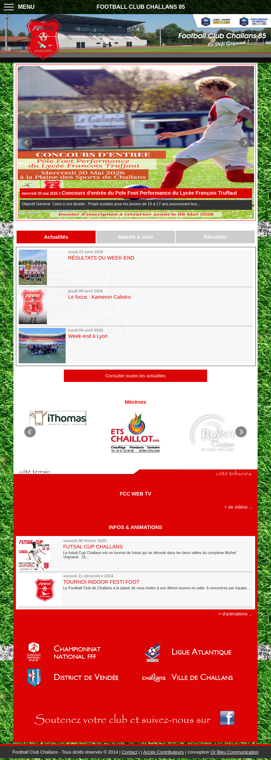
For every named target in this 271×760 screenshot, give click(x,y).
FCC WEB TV (135, 494)
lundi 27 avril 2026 (85, 252)
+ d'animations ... (235, 613)
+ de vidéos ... (238, 507)
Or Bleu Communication (235, 752)
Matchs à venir (135, 237)
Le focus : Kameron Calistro (99, 297)
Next (245, 142)
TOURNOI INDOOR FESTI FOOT (101, 582)
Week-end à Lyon (88, 336)
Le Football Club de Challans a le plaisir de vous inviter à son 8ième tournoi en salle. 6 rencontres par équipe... (156, 588)
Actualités (56, 237)
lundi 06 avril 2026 (85, 330)
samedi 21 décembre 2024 (88, 576)
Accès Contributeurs (163, 752)
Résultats (215, 237)
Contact (129, 752)
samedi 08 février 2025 (85, 541)
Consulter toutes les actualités (136, 375)
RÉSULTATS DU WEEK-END (101, 258)
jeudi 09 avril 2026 (85, 291)
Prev (26, 142)
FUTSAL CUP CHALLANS (93, 546)
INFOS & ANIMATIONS (135, 527)
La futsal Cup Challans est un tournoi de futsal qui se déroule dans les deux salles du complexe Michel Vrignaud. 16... (149, 555)
